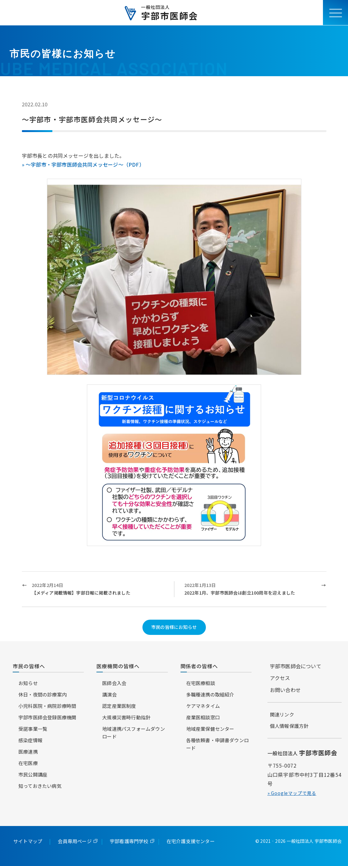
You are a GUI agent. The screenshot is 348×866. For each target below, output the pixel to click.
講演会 (109, 694)
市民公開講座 (32, 774)
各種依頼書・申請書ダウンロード (217, 744)
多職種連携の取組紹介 (210, 694)
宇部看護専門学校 (129, 841)
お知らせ (28, 683)
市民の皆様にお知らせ (174, 627)
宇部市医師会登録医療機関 (47, 717)
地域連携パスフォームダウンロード (133, 732)
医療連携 (28, 751)
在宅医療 (28, 763)
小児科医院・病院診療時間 (47, 706)
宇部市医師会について (295, 666)
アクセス (280, 678)
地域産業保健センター (210, 728)
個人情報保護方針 (289, 726)
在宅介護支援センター (191, 841)
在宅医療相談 (200, 683)
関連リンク (282, 714)
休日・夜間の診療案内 (42, 694)
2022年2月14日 (98, 589)
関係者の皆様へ (199, 666)
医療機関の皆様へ (118, 666)
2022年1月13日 (250, 589)
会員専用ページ (74, 841)
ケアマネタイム (203, 706)
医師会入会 (114, 683)
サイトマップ (27, 841)
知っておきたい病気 (40, 786)
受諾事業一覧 (32, 728)
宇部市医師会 (169, 12)
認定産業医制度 (119, 706)
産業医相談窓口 (203, 717)
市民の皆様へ (29, 666)
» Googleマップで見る (291, 793)
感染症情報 (30, 740)
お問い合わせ (285, 690)
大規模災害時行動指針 (126, 717)
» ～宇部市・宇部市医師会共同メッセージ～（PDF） (83, 164)
